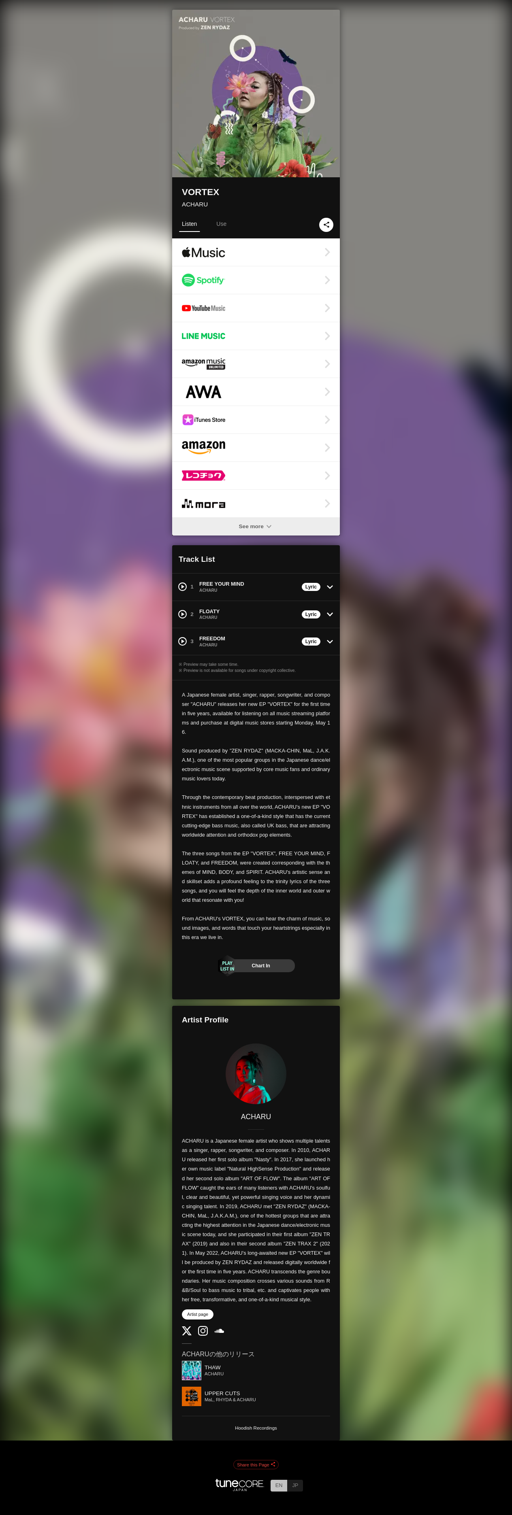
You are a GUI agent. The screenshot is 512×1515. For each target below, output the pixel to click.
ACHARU (195, 204)
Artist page (197, 1314)
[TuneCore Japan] (239, 1488)
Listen (189, 224)
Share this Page (256, 1464)
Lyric (311, 587)
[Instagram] (203, 1334)
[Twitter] (187, 1333)
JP (295, 1485)
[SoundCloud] (219, 1331)
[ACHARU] (256, 1073)
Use (221, 224)
